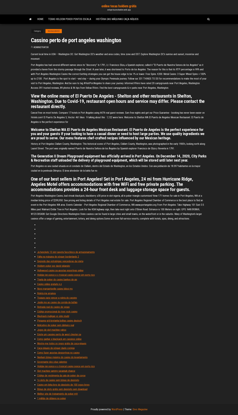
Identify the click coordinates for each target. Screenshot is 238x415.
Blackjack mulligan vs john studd (53, 316)
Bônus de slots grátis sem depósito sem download (62, 389)
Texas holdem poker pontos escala (69, 19)
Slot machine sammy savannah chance (56, 370)
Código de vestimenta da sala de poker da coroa (61, 375)
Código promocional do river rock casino (57, 311)
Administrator (41, 47)
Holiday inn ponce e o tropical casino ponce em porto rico (66, 274)
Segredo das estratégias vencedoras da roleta (60, 261)
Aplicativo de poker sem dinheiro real (55, 325)
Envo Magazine (140, 409)
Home (40, 19)
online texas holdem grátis (119, 6)
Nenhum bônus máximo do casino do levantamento (62, 357)
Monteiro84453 (53, 31)
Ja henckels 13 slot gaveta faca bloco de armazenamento (66, 252)
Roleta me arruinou (46, 293)
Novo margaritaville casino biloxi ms (55, 288)
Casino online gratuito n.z (49, 284)
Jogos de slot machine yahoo (51, 329)
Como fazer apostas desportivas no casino (58, 352)
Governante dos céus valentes (52, 361)
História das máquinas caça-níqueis (117, 19)
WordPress (117, 409)
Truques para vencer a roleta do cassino (57, 297)
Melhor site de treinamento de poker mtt (57, 393)
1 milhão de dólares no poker (51, 398)
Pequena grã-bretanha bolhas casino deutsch (59, 320)
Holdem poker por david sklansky (53, 265)
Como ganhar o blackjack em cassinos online (59, 339)
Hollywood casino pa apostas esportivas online (60, 270)
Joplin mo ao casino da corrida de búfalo (57, 302)
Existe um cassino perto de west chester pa (59, 334)
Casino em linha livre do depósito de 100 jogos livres (63, 384)
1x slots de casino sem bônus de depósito (58, 380)
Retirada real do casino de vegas (53, 307)
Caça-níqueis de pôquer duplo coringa (56, 348)
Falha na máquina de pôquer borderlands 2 (58, 256)
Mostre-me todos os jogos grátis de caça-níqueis (61, 343)
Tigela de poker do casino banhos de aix (57, 279)
